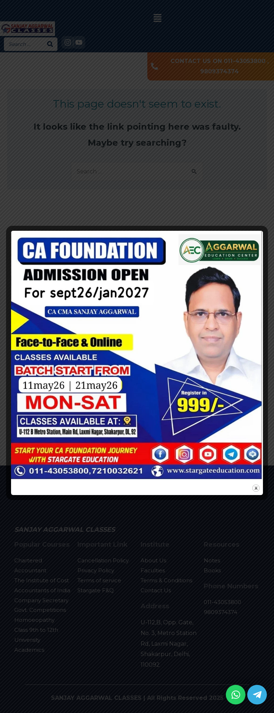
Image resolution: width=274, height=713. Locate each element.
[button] (235, 694)
